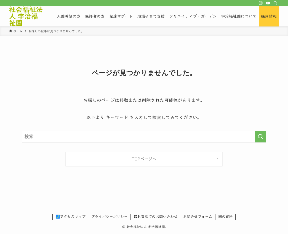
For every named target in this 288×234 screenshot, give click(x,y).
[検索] (275, 3)
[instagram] (260, 3)
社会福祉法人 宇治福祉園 (26, 16)
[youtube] (268, 3)
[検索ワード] (144, 136)
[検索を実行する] (260, 136)
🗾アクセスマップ (70, 217)
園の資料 (225, 217)
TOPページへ (144, 159)
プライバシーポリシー (109, 217)
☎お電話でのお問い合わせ (155, 217)
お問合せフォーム (197, 217)
